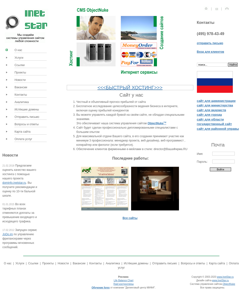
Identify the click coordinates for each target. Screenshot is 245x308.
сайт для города (209, 114)
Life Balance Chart (123, 280)
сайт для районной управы (218, 129)
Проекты (20, 72)
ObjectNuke (229, 284)
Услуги (19, 57)
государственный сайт (214, 124)
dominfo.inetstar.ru (14, 182)
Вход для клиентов (210, 51)
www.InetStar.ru (225, 277)
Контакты (21, 94)
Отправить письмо (27, 117)
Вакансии (21, 87)
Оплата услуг (23, 139)
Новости (20, 80)
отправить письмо (210, 43)
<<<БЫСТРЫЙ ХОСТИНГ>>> (129, 87)
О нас (18, 50)
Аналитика (22, 102)
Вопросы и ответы (27, 124)
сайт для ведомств (211, 110)
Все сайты (129, 218)
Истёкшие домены (27, 109)
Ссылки (20, 65)
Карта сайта (23, 131)
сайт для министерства (215, 105)
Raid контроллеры (123, 284)
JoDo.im (7, 234)
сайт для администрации (216, 101)
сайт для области (210, 119)
